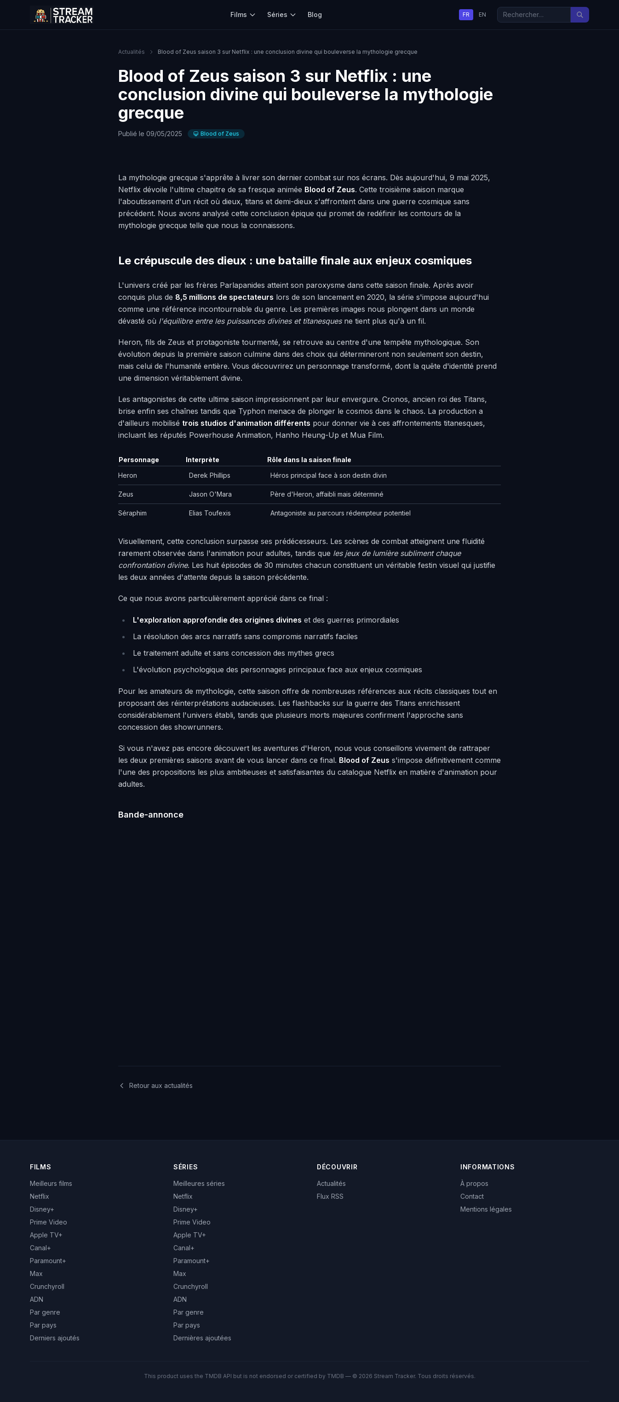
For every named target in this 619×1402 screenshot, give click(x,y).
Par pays (43, 1325)
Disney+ (42, 1209)
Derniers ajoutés (55, 1338)
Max (36, 1273)
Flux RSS (330, 1196)
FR (466, 14)
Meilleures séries (199, 1183)
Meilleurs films (51, 1183)
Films (243, 14)
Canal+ (40, 1248)
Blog (315, 14)
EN (482, 14)
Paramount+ (48, 1261)
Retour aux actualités (155, 1085)
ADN (36, 1299)
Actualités (131, 51)
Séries (282, 14)
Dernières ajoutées (202, 1338)
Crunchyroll (47, 1286)
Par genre (45, 1312)
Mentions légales (486, 1209)
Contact (472, 1196)
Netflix (39, 1196)
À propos (474, 1183)
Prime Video (48, 1222)
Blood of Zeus (216, 133)
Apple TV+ (46, 1235)
